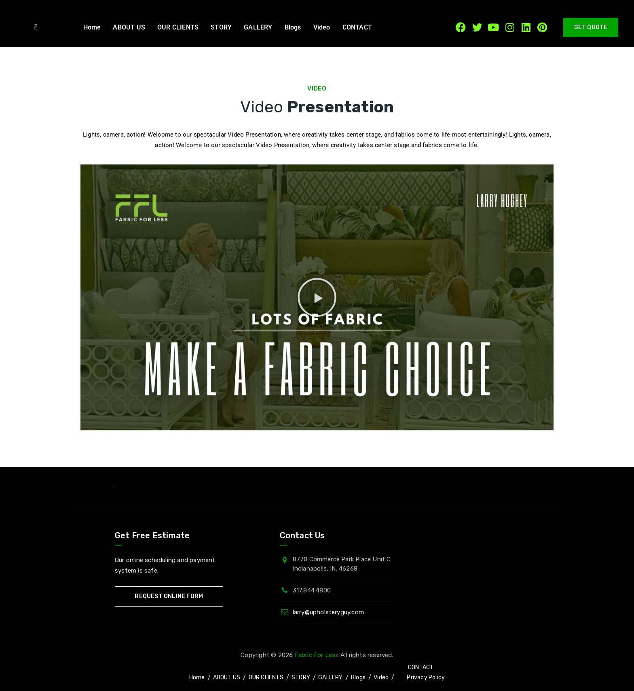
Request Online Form (169, 596)
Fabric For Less (317, 655)
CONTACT (357, 27)
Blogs (293, 27)
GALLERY (258, 27)
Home (92, 27)
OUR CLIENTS (178, 27)
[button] (359, 27)
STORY (221, 27)
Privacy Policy (426, 677)
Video (321, 27)
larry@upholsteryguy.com (328, 612)
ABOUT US (129, 27)
